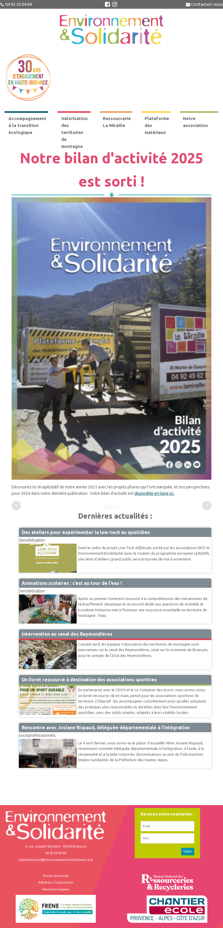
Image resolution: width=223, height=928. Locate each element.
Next (206, 505)
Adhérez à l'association (55, 882)
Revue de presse (56, 875)
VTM (23, 639)
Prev (16, 505)
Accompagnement (35, 685)
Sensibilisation (32, 540)
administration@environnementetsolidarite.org (56, 859)
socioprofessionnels (37, 735)
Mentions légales (55, 889)
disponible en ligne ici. (154, 493)
